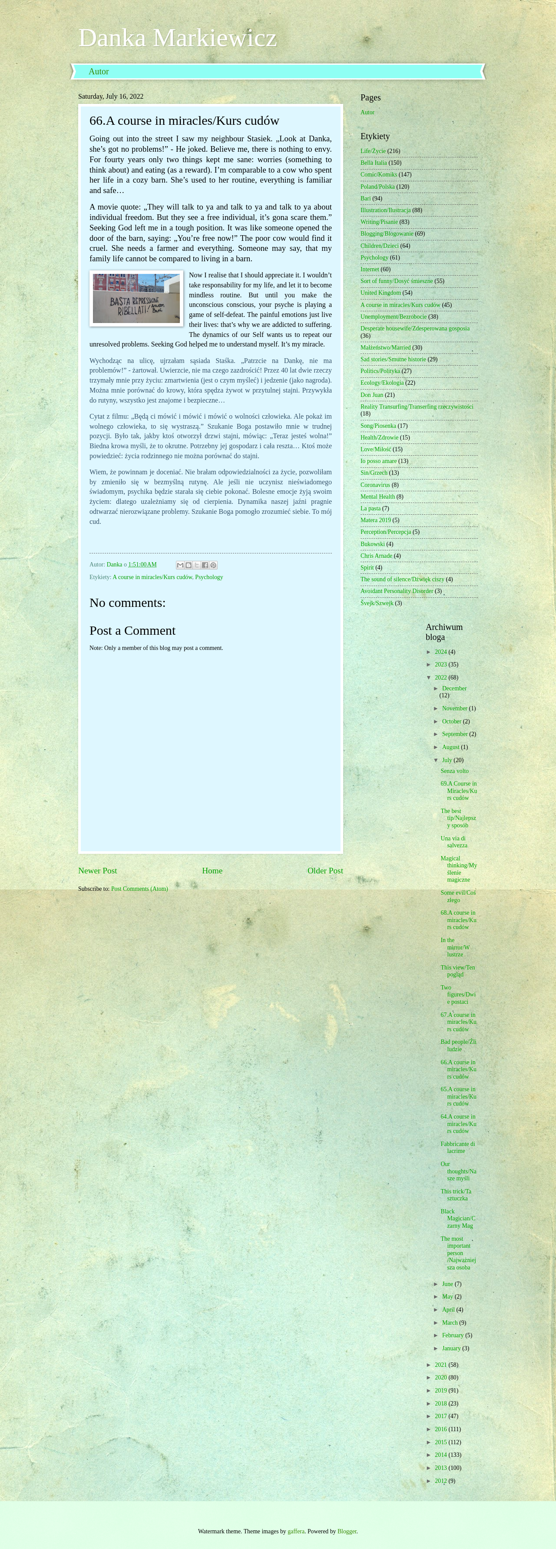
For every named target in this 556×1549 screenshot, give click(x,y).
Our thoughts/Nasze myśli (458, 1171)
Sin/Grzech (374, 473)
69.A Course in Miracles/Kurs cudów (458, 790)
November (455, 708)
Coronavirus (375, 485)
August (451, 747)
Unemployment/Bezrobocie (394, 316)
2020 (441, 1377)
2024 (441, 652)
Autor (99, 71)
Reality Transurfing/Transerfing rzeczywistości (417, 406)
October (452, 721)
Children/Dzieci (380, 246)
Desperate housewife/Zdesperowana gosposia (415, 328)
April (449, 1309)
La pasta (371, 508)
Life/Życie (373, 151)
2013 (441, 1468)
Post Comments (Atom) (139, 889)
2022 (441, 677)
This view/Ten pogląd (457, 971)
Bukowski (373, 544)
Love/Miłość (376, 449)
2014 (441, 1455)
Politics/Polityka (380, 371)
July (447, 760)
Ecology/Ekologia (382, 383)
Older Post (325, 870)
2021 (441, 1365)
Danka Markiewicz (177, 37)
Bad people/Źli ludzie (458, 1046)
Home (212, 870)
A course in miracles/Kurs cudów (152, 577)
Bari (366, 198)
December (454, 688)
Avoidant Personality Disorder (397, 591)
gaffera (296, 1531)
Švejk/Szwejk (377, 603)
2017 (441, 1416)
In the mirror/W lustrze (455, 947)
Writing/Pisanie (379, 222)
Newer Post (97, 870)
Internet (370, 269)
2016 (441, 1429)
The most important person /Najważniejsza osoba (458, 1253)
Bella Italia (374, 163)
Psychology (209, 577)
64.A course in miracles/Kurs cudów (458, 1123)
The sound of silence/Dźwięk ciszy (402, 579)
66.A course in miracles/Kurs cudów (458, 1069)
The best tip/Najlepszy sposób (458, 818)
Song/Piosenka (378, 426)
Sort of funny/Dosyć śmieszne (397, 281)
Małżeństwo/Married (386, 347)
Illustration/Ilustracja (386, 210)
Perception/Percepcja (386, 532)
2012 (441, 1481)
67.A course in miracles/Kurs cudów (458, 1022)
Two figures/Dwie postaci (458, 994)
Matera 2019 (376, 520)
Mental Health (378, 496)
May (448, 1296)
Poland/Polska (378, 186)
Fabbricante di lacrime (457, 1148)
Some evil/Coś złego (458, 896)
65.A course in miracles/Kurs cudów (458, 1096)
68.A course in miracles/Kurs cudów (458, 919)
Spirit (367, 567)
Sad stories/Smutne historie (393, 359)
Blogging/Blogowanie (387, 233)
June (448, 1284)
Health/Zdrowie (379, 437)
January (452, 1348)
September (455, 734)
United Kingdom (381, 293)
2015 (441, 1442)
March (450, 1322)
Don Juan (372, 395)
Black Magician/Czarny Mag (457, 1218)
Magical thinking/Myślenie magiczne (458, 869)
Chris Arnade (376, 556)
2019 (441, 1390)
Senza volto (454, 771)
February (453, 1335)
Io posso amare (379, 461)
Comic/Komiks (379, 174)
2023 (441, 664)
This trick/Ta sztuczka (455, 1195)
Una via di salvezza (453, 842)
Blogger (347, 1531)
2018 (441, 1403)
